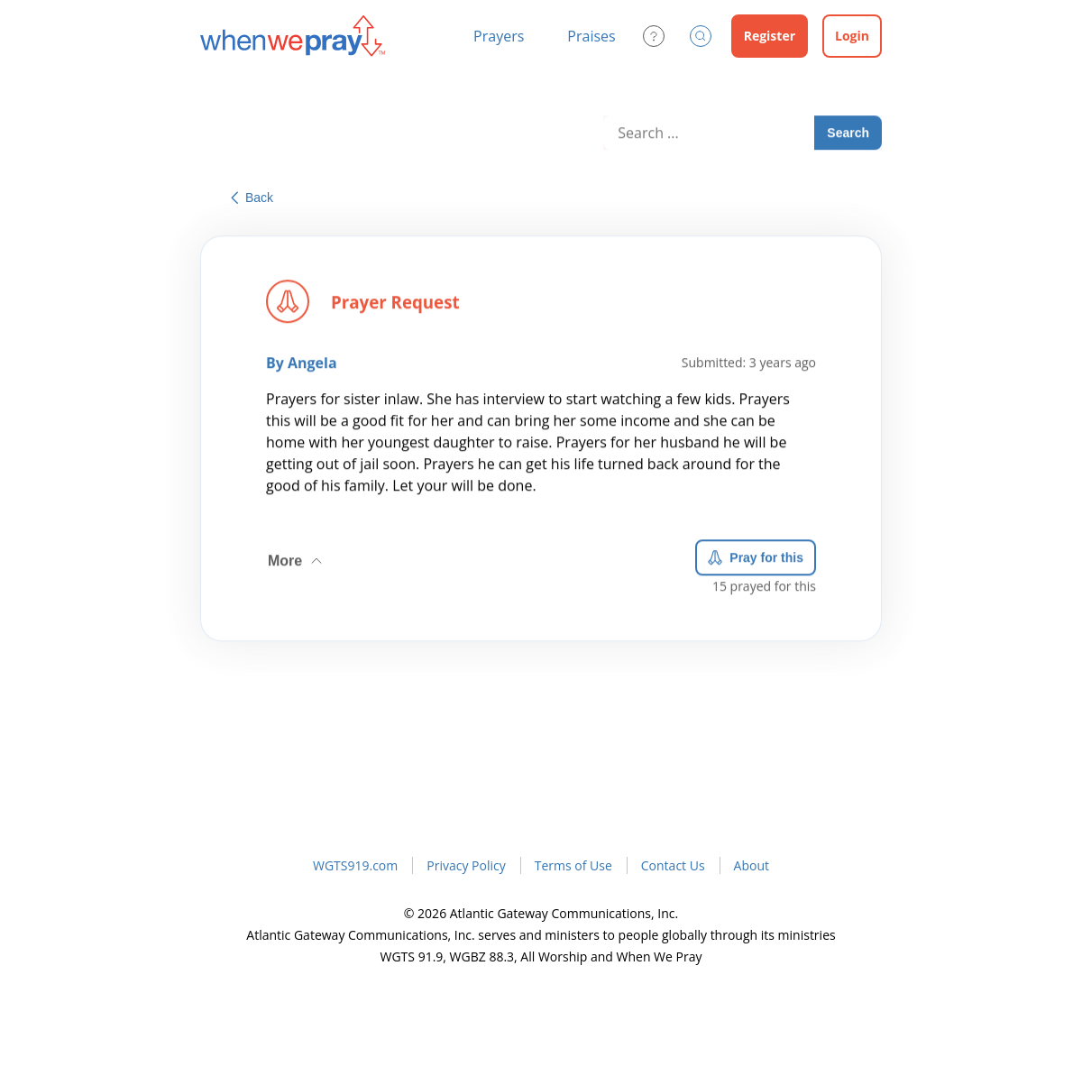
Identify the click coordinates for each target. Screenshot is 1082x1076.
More (297, 556)
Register (769, 35)
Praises (591, 36)
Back (252, 197)
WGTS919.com (355, 865)
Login (852, 35)
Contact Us (673, 865)
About (751, 865)
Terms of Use (573, 865)
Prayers (498, 36)
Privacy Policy (465, 865)
